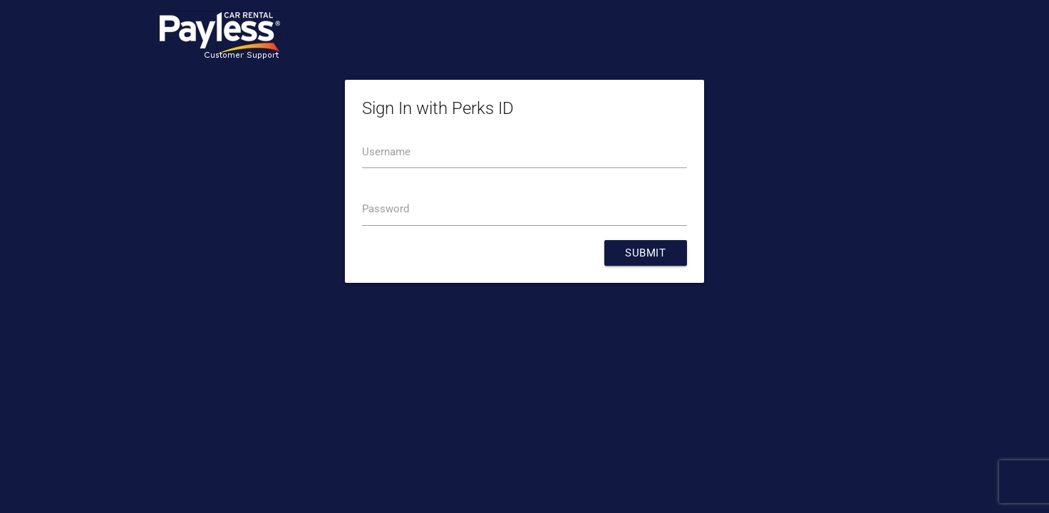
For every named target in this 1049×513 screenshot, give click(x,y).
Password (385, 210)
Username (386, 152)
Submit (645, 253)
